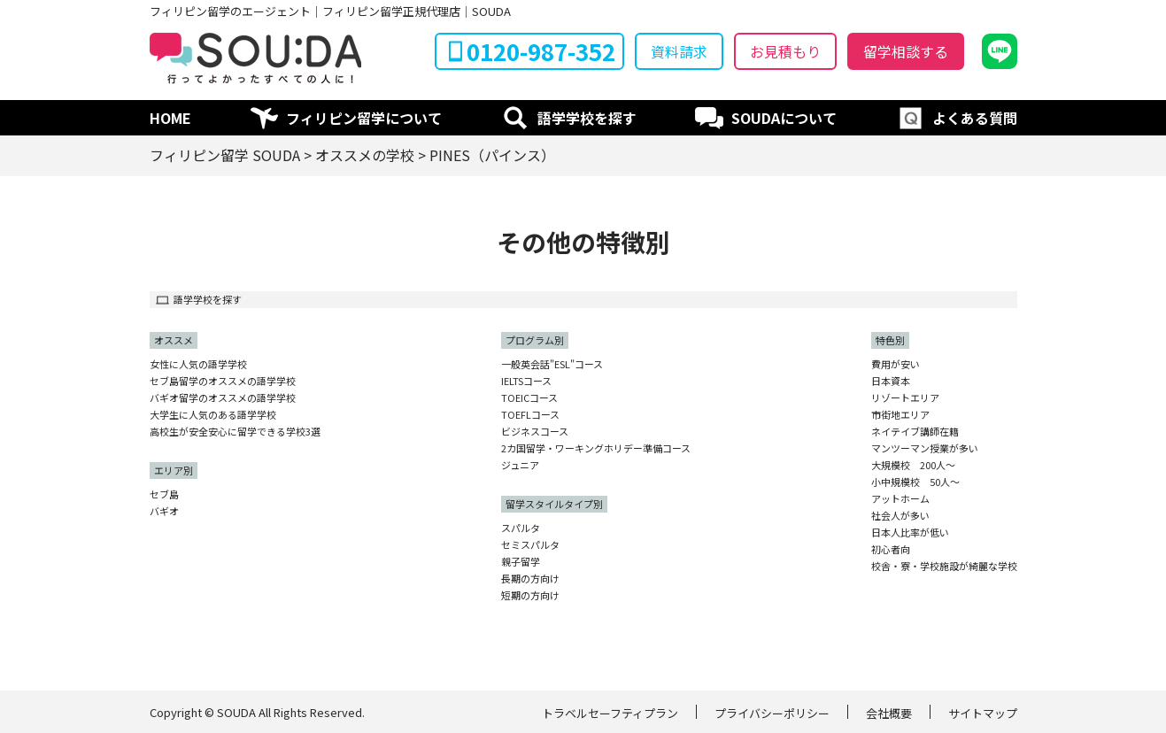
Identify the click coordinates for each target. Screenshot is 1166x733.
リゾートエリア (905, 398)
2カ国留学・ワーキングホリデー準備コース (596, 448)
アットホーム (900, 499)
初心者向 (890, 549)
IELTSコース (526, 381)
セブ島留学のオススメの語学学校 (223, 381)
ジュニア (520, 465)
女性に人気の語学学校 (198, 364)
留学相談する (905, 51)
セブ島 (164, 494)
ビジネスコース (534, 431)
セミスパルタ (530, 545)
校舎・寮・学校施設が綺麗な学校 (944, 566)
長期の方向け (530, 578)
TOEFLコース (530, 415)
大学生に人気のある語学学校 (213, 415)
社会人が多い (900, 516)
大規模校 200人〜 (913, 465)
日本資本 (890, 381)
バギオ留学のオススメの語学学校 (223, 398)
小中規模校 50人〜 (915, 482)
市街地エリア (900, 415)
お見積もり (785, 51)
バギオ (164, 511)
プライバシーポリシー (772, 713)
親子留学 (520, 562)
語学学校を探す (587, 117)
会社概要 (889, 713)
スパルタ (520, 528)
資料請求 (679, 51)
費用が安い (895, 364)
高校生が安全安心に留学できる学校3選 (235, 431)
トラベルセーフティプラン (610, 713)
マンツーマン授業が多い (924, 448)
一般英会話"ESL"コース (552, 364)
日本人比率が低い (910, 532)
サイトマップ (982, 713)
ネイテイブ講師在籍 (915, 431)
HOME (170, 117)
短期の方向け (530, 595)
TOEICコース (529, 398)
